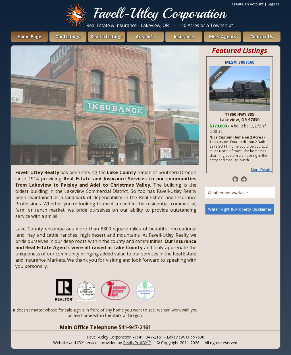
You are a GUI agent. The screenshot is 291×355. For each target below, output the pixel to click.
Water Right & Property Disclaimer (239, 209)
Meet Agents (222, 36)
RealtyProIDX (137, 342)
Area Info (145, 36)
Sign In (273, 4)
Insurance (184, 36)
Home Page (29, 36)
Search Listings (106, 36)
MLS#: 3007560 (239, 62)
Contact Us (261, 36)
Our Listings (67, 36)
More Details (261, 169)
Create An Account (247, 4)
